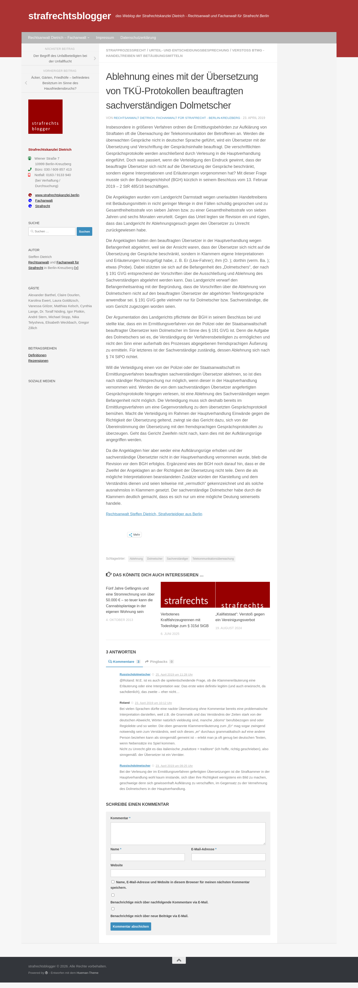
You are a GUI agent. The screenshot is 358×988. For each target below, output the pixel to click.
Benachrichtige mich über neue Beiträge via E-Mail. (149, 922)
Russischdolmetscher (135, 680)
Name (116, 855)
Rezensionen (38, 360)
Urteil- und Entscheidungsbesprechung (193, 50)
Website (117, 871)
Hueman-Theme (87, 978)
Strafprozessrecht (127, 50)
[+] (76, 268)
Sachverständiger (177, 558)
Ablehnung (136, 558)
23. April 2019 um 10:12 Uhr (153, 708)
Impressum (105, 38)
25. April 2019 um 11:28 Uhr (174, 680)
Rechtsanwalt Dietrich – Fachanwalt (57, 38)
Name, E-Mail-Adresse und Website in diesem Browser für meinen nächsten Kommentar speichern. (180, 890)
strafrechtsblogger (69, 16)
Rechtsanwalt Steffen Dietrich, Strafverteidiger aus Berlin (157, 513)
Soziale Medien (41, 381)
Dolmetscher (154, 558)
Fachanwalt (40, 200)
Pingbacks (162, 667)
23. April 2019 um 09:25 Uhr (174, 771)
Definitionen (37, 355)
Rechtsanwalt (38, 262)
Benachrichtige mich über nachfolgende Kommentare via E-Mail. (159, 908)
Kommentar (120, 824)
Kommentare (125, 667)
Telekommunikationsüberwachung (213, 558)
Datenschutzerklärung (138, 38)
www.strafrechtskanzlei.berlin (53, 195)
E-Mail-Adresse (204, 855)
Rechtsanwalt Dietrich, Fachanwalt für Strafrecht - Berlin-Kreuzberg (179, 118)
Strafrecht (39, 206)
